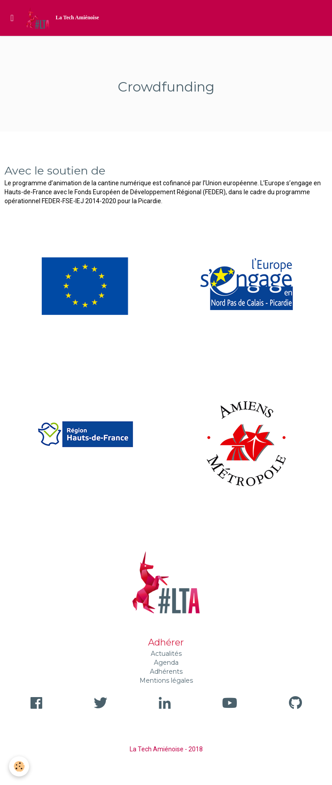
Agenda (166, 663)
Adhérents (166, 671)
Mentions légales (166, 680)
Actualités (166, 654)
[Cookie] (19, 766)
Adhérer (166, 642)
